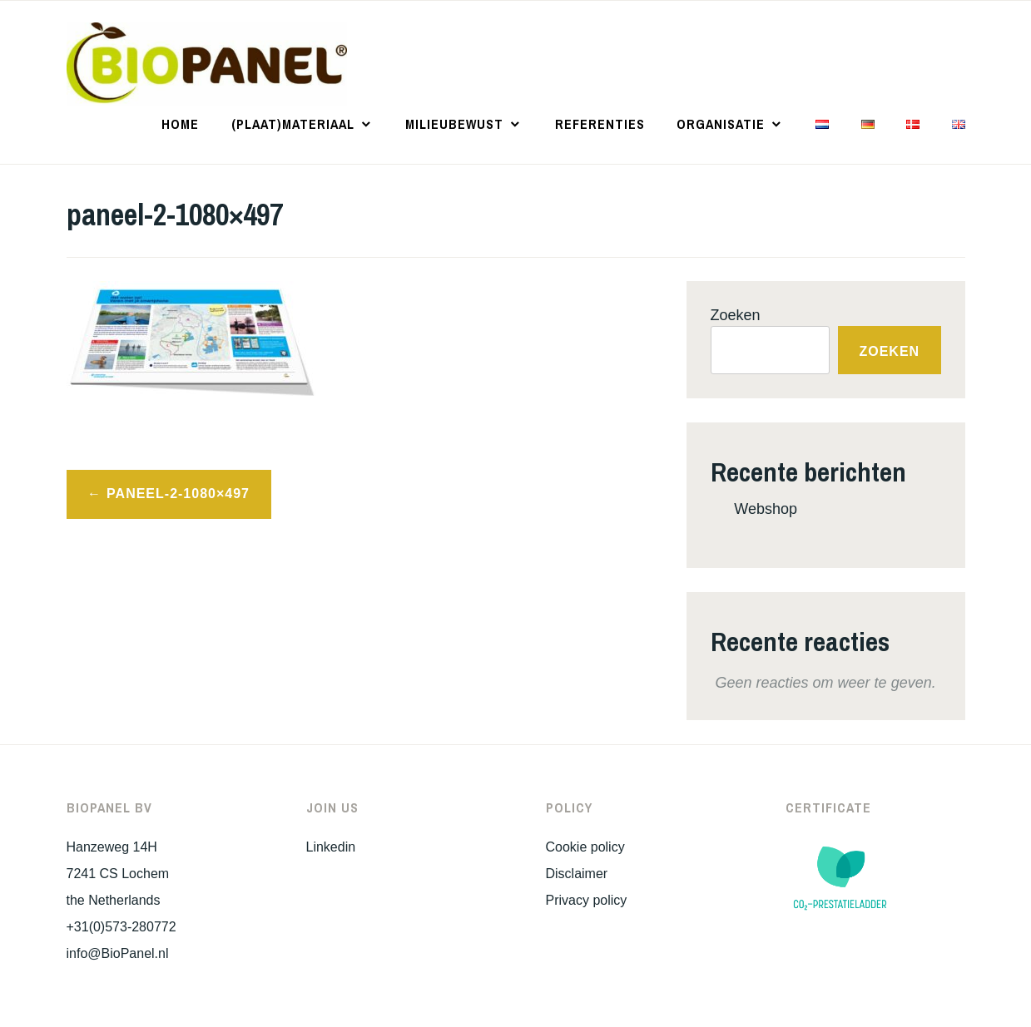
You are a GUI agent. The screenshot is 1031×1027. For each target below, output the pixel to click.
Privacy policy (586, 900)
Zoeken (736, 315)
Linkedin (331, 847)
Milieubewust (454, 124)
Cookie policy (585, 847)
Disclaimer (577, 874)
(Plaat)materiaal (292, 124)
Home (180, 124)
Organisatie (721, 124)
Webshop (765, 509)
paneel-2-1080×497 (178, 493)
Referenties (600, 124)
